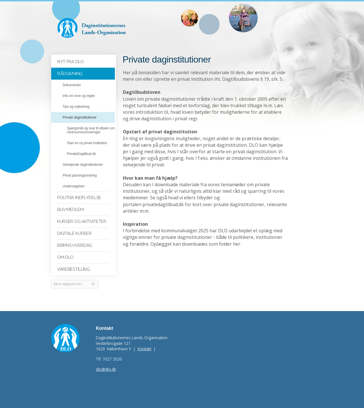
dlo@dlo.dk (106, 369)
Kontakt (144, 348)
